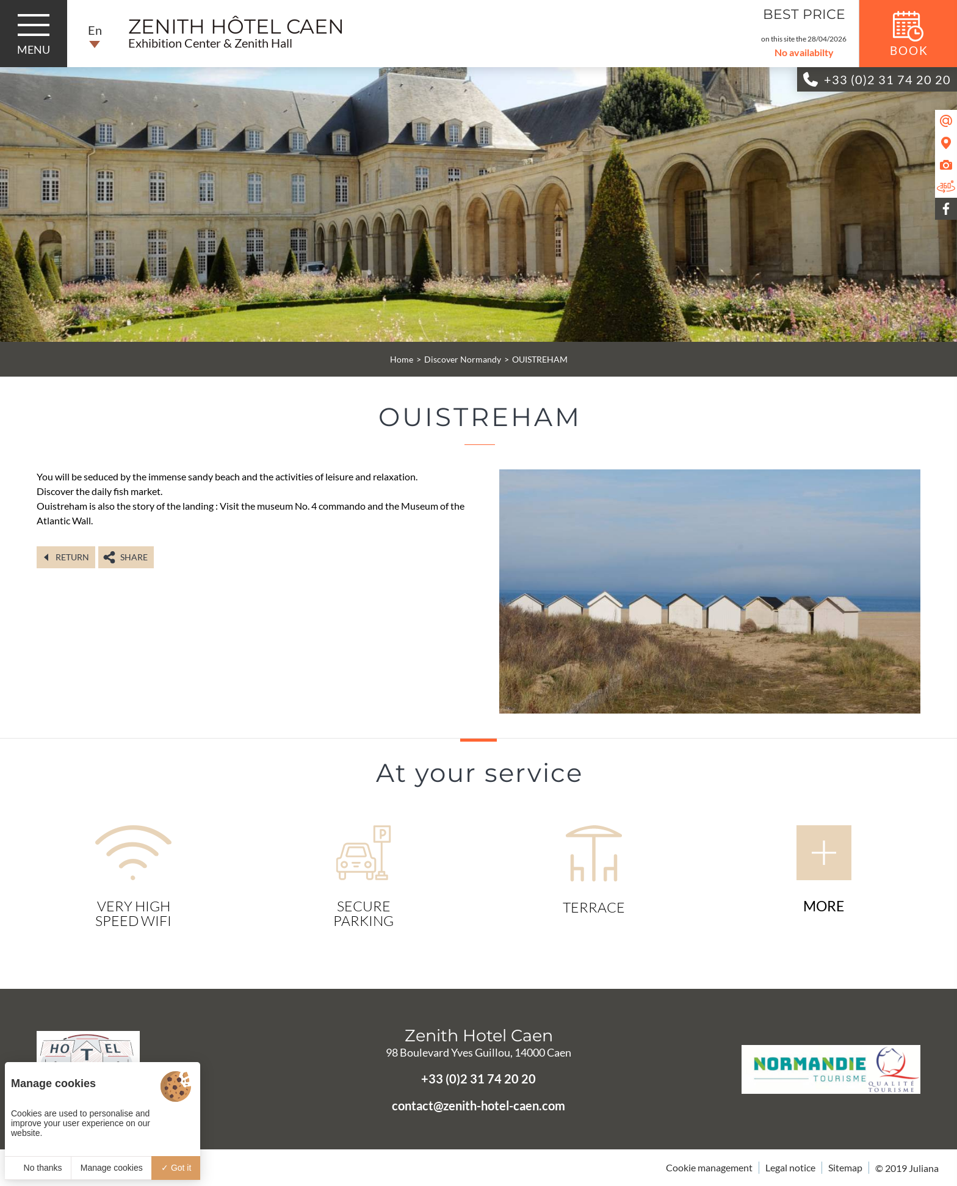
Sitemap (845, 1167)
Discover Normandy (462, 359)
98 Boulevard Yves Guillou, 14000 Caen (478, 1052)
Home (401, 359)
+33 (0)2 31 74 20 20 (478, 1078)
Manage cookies (112, 1168)
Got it (176, 1168)
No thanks (38, 1168)
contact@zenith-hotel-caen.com (478, 1105)
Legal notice (790, 1167)
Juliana (924, 1168)
